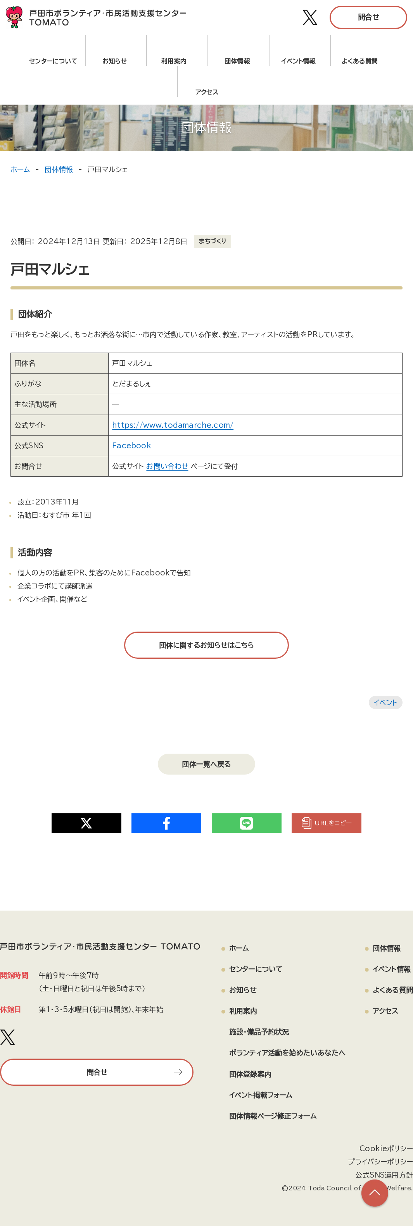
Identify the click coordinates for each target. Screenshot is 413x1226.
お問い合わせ (167, 466)
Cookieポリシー (386, 1148)
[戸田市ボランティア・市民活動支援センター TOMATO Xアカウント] (310, 17)
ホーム (20, 169)
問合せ (368, 17)
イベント (386, 702)
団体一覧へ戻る (206, 764)
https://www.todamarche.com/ (172, 425)
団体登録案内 (250, 1073)
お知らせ (114, 61)
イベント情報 (298, 61)
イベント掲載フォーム (260, 1094)
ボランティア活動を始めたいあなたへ (287, 1052)
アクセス (386, 1010)
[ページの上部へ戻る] (374, 1193)
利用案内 (175, 61)
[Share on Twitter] (86, 823)
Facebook (131, 445)
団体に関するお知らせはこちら (206, 645)
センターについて (53, 61)
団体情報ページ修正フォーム (272, 1115)
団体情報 (237, 61)
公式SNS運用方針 (384, 1174)
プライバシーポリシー (380, 1161)
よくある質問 (360, 61)
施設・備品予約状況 (259, 1031)
